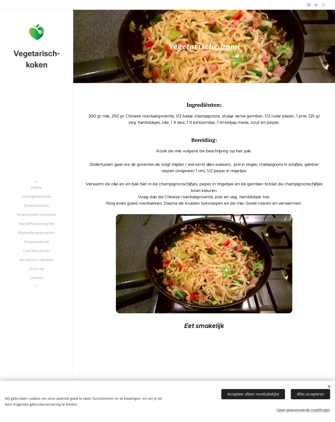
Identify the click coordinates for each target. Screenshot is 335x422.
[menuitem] (36, 187)
